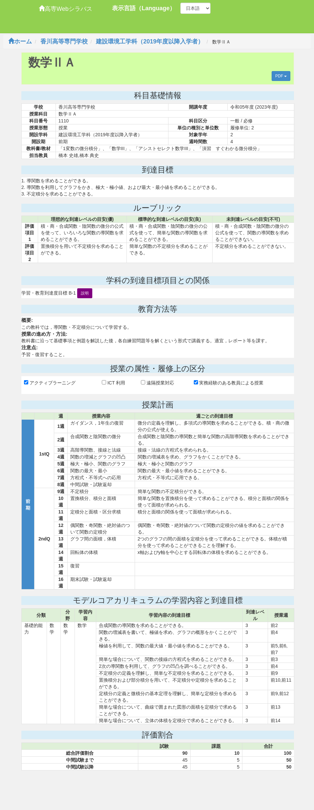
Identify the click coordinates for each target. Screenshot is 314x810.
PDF (281, 76)
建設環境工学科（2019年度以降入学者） (150, 41)
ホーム (20, 41)
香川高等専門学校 (64, 41)
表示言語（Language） (143, 8)
